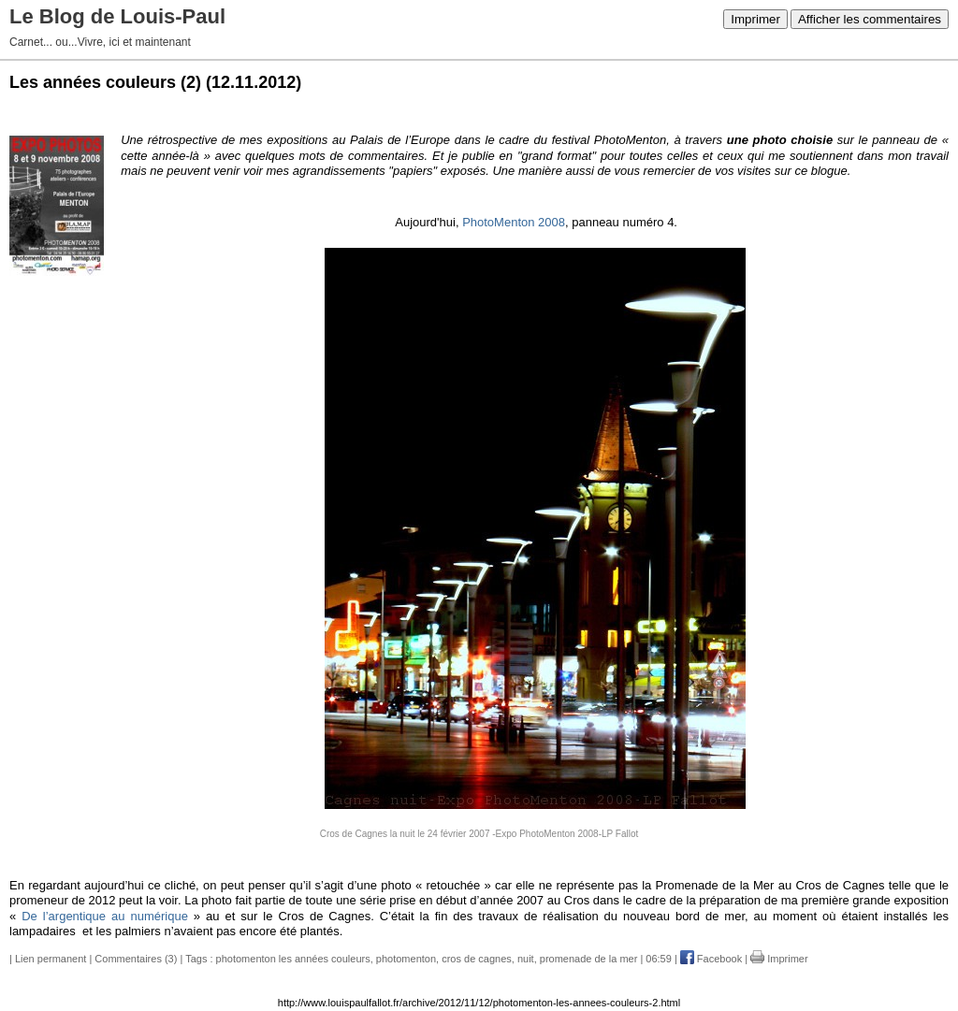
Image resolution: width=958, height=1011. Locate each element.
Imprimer (755, 19)
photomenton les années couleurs (293, 958)
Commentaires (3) (135, 958)
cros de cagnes (477, 958)
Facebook (711, 958)
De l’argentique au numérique (108, 916)
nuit (525, 958)
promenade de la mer (589, 958)
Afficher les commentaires (869, 19)
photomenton (406, 958)
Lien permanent (50, 958)
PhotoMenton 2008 (513, 222)
